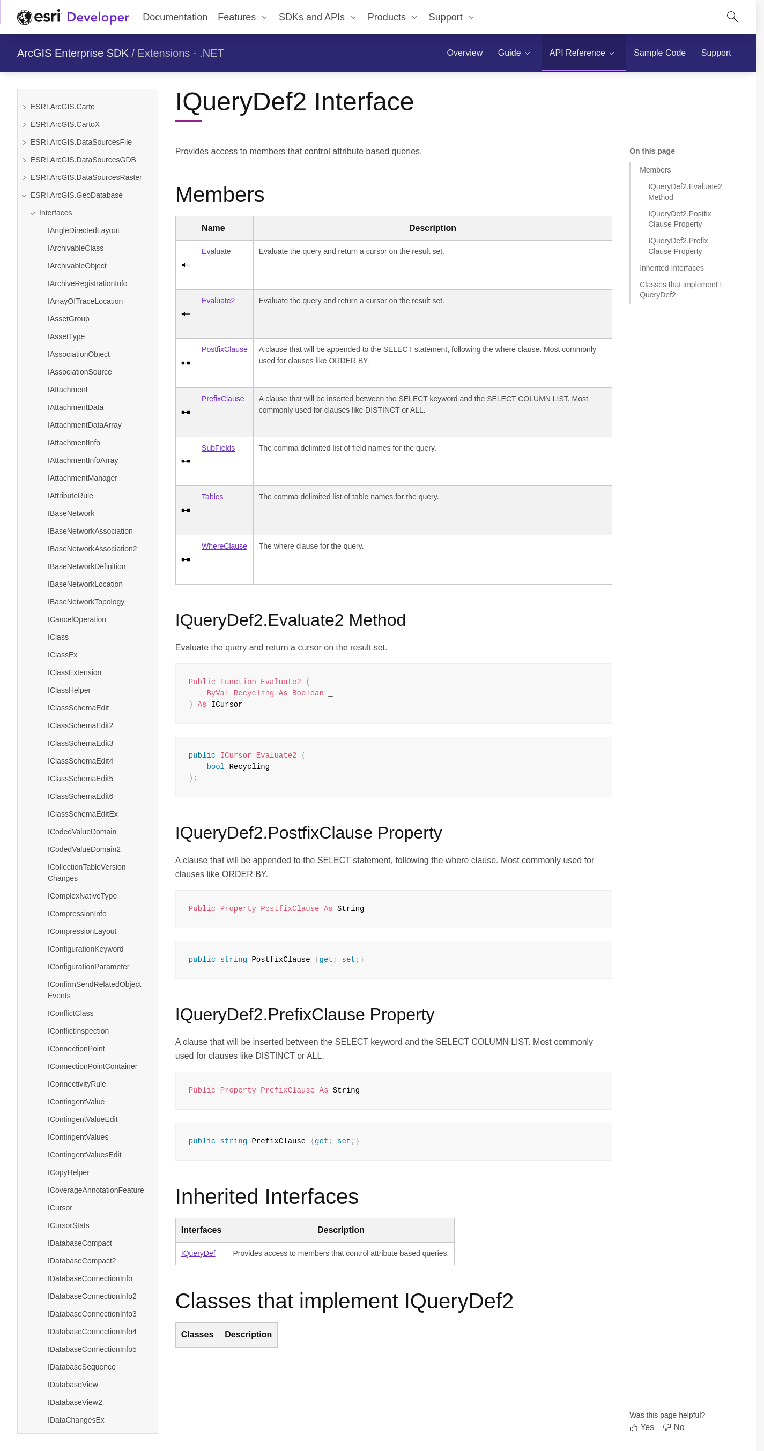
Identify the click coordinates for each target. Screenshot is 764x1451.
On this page (652, 151)
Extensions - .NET (181, 53)
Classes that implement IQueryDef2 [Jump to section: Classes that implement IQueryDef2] (681, 289)
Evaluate (216, 251)
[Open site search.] (732, 17)
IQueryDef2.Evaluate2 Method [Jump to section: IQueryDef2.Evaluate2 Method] (685, 191)
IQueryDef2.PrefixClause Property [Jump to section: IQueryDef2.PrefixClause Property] (678, 245)
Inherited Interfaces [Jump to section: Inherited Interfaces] (672, 268)
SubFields (218, 448)
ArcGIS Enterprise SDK (73, 53)
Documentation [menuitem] (175, 17)
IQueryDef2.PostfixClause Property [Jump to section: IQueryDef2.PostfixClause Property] (679, 219)
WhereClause (224, 546)
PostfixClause (225, 349)
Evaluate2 (218, 300)
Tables (212, 496)
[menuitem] (243, 17)
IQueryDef (198, 1253)
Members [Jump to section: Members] (655, 170)
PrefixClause (223, 398)
